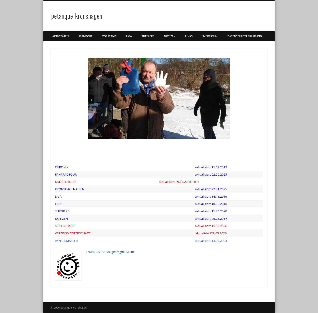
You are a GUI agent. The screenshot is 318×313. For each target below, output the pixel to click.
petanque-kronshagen (76, 15)
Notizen (169, 36)
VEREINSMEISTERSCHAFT (72, 233)
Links (189, 36)
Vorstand (109, 36)
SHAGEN (69, 189)
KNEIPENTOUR (65, 182)
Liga (129, 36)
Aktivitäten (60, 36)
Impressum (210, 36)
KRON (59, 189)
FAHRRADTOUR (66, 174)
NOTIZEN (61, 219)
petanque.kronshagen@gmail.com (109, 252)
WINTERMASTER (66, 241)
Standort (85, 36)
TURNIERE (148, 36)
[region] (159, 98)
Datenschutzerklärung (244, 36)
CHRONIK (61, 167)
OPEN (79, 189)
